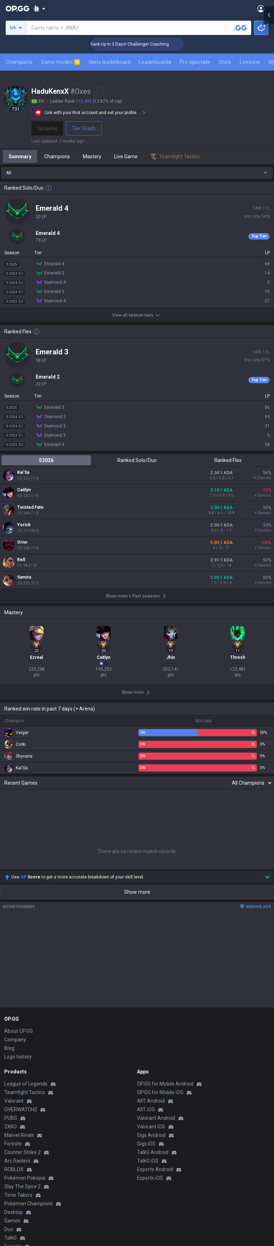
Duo (8, 1229)
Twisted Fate (30, 507)
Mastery (92, 156)
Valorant (14, 1101)
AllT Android (151, 1101)
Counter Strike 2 (22, 1152)
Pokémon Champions (28, 1203)
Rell (21, 559)
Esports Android (155, 1169)
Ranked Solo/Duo (137, 460)
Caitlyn (24, 489)
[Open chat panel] (268, 128)
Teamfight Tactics (24, 1092)
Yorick (24, 524)
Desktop (13, 1212)
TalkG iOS (147, 1161)
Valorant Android (156, 1118)
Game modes (60, 62)
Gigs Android (151, 1135)
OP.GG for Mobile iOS (160, 1092)
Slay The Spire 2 (22, 1186)
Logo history (18, 1057)
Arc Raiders (17, 1161)
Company (15, 1039)
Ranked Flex (228, 460)
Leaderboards (155, 62)
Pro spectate (195, 62)
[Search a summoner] (240, 28)
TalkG (10, 1238)
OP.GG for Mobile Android (165, 1084)
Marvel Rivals (19, 1135)
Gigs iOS (146, 1144)
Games (12, 1221)
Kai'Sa (23, 472)
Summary (20, 156)
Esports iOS (150, 1178)
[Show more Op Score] (268, 877)
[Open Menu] (261, 8)
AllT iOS (146, 1109)
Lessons (250, 62)
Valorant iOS (151, 1126)
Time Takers (18, 1195)
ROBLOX (14, 1169)
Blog (9, 1048)
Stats (225, 62)
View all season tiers (137, 315)
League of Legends (25, 1084)
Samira (24, 577)
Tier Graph (84, 128)
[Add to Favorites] (98, 91)
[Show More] (39, 8)
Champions (19, 62)
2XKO (10, 1126)
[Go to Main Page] (17, 8)
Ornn (22, 542)
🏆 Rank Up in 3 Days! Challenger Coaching (139, 44)
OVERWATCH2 (20, 1109)
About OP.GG (18, 1031)
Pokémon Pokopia (24, 1178)
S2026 (46, 460)
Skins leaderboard (109, 62)
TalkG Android (152, 1152)
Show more (137, 892)
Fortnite (13, 1144)
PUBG (10, 1118)
